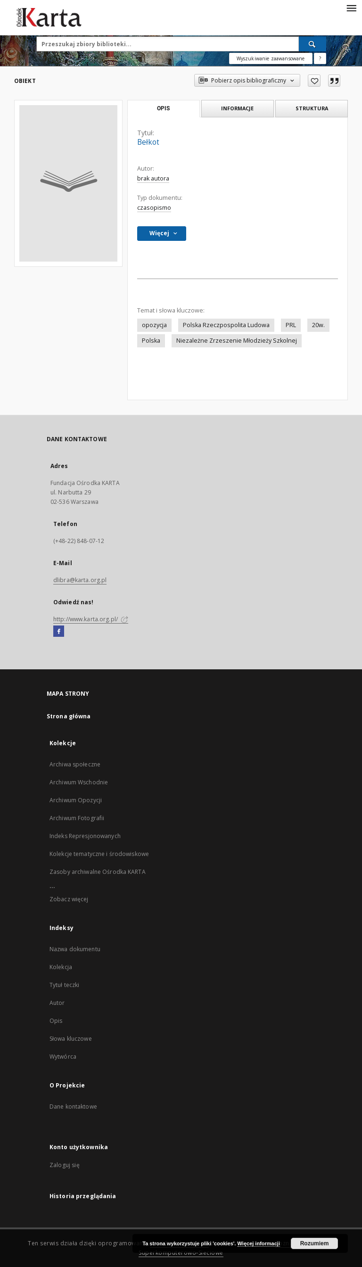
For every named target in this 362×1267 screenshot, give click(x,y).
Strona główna (69, 716)
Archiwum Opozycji (75, 800)
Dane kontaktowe (73, 1106)
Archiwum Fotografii (76, 818)
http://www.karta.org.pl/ (90, 619)
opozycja (154, 325)
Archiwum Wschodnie (78, 782)
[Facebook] (58, 631)
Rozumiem (314, 1243)
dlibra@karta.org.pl (80, 580)
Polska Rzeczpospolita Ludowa (226, 325)
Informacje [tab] (237, 108)
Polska (151, 341)
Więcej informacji (259, 1243)
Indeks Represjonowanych (85, 836)
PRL (291, 325)
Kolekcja (60, 967)
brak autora (153, 178)
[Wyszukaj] (312, 43)
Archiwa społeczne (74, 764)
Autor (57, 1003)
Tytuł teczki (64, 985)
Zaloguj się (64, 1165)
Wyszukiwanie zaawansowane (271, 58)
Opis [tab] (163, 108)
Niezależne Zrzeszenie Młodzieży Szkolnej (236, 341)
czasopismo (154, 208)
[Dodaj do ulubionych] (314, 80)
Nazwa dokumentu (74, 949)
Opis (55, 1021)
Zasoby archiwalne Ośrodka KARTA (97, 872)
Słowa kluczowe (70, 1039)
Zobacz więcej (69, 899)
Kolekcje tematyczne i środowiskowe (99, 854)
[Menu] (351, 7)
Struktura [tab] (312, 108)
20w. (318, 325)
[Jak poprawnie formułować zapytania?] (320, 58)
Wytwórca (62, 1057)
